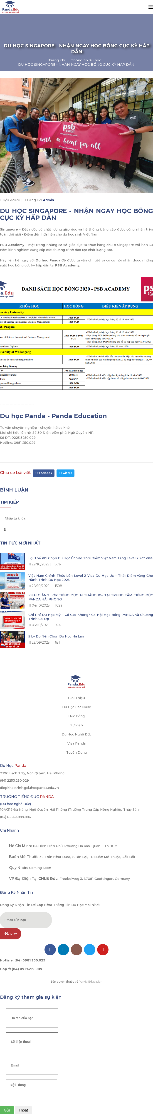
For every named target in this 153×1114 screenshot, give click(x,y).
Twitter (65, 473)
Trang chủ (57, 60)
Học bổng (76, 716)
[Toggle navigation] (150, 7)
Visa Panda (76, 743)
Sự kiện (76, 725)
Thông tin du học (86, 60)
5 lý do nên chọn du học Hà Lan (56, 636)
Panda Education (90, 981)
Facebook (43, 473)
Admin (48, 200)
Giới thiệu (76, 698)
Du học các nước (76, 707)
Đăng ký (11, 933)
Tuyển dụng (76, 752)
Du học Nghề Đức (76, 734)
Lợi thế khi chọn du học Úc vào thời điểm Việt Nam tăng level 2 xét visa (90, 558)
